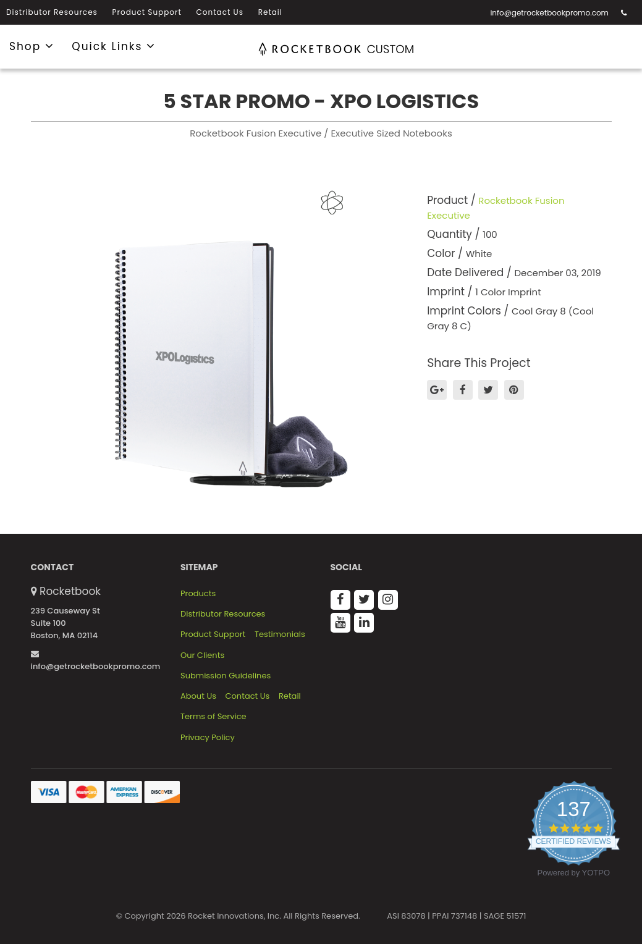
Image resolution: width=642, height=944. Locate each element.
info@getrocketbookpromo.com (549, 12)
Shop (31, 46)
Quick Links (114, 46)
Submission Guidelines (225, 675)
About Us (198, 696)
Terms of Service (213, 716)
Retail (270, 12)
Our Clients (202, 655)
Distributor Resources (52, 12)
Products (198, 593)
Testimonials (280, 634)
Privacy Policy (207, 737)
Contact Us (219, 12)
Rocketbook (70, 591)
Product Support (147, 12)
